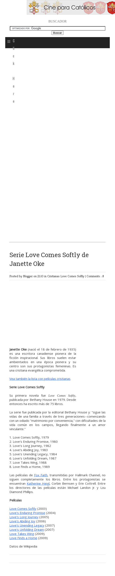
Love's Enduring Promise (27, 513)
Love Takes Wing (21, 534)
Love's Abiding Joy (22, 521)
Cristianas (53, 276)
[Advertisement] (58, 82)
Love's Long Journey (23, 517)
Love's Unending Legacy (26, 525)
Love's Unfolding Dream (26, 529)
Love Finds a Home (23, 538)
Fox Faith (40, 475)
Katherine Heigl (38, 483)
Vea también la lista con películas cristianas (39, 379)
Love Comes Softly (72, 276)
